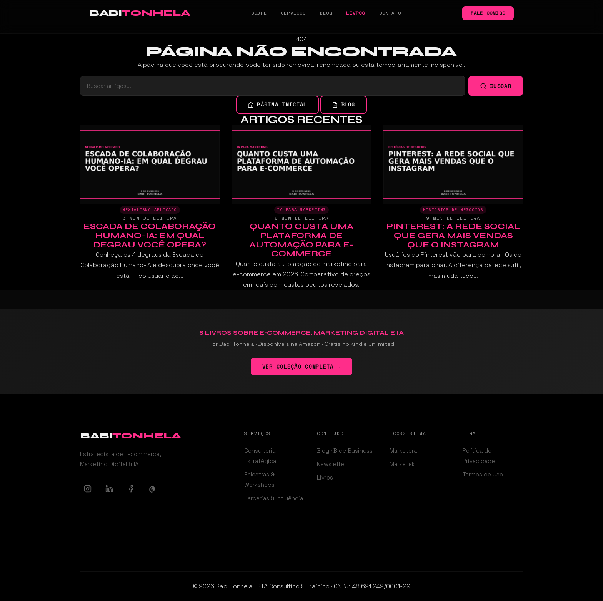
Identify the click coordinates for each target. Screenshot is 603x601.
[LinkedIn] (109, 488)
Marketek (402, 464)
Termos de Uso (483, 474)
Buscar (495, 86)
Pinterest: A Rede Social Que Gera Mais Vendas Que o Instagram (453, 235)
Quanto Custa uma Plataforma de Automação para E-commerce (301, 240)
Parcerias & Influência (273, 498)
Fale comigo (488, 13)
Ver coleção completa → (301, 366)
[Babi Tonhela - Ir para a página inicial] (139, 13)
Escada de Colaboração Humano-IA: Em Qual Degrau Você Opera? (149, 235)
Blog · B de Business (345, 450)
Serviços (293, 13)
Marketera (403, 450)
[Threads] (152, 488)
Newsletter (331, 464)
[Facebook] (130, 488)
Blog (326, 13)
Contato (390, 13)
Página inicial (277, 104)
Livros (355, 13)
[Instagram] (87, 488)
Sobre (259, 13)
